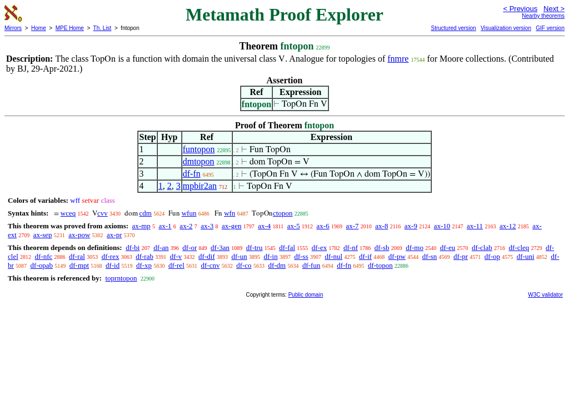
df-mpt (79, 265)
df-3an (220, 247)
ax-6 (323, 226)
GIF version (550, 28)
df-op (492, 256)
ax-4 (264, 226)
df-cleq (518, 247)
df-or (189, 247)
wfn (229, 213)
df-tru (254, 247)
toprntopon (121, 278)
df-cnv (210, 265)
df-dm (277, 265)
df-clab (482, 247)
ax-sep (42, 235)
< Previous (520, 8)
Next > (554, 8)
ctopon (282, 213)
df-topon (380, 265)
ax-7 (352, 226)
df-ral (77, 256)
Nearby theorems (543, 16)
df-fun (311, 265)
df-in (270, 256)
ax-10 (442, 226)
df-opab (42, 265)
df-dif (206, 256)
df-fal (287, 247)
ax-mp (141, 226)
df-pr (460, 256)
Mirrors (13, 28)
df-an (160, 247)
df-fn (192, 173)
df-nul (333, 256)
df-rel (176, 265)
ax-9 (411, 226)
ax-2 (185, 226)
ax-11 (475, 226)
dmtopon (198, 161)
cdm (145, 213)
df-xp (144, 265)
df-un (239, 256)
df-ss (301, 256)
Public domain (305, 295)
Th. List (102, 28)
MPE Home (70, 28)
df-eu (447, 247)
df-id (112, 265)
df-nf (350, 247)
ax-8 (381, 226)
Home (38, 28)
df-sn (429, 256)
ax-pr (114, 235)
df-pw (397, 256)
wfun (189, 213)
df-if (365, 256)
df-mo (414, 247)
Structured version (453, 28)
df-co (243, 265)
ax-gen (231, 226)
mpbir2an (200, 186)
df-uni (526, 256)
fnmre (397, 58)
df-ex (319, 247)
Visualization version (506, 28)
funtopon (199, 149)
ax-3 (207, 226)
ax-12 (508, 226)
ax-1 (165, 226)
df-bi (132, 247)
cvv (102, 213)
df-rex (110, 256)
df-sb (382, 247)
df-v (176, 256)
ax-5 (293, 226)
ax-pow (79, 235)
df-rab (144, 256)
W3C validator (545, 295)
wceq (68, 213)
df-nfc (44, 256)
